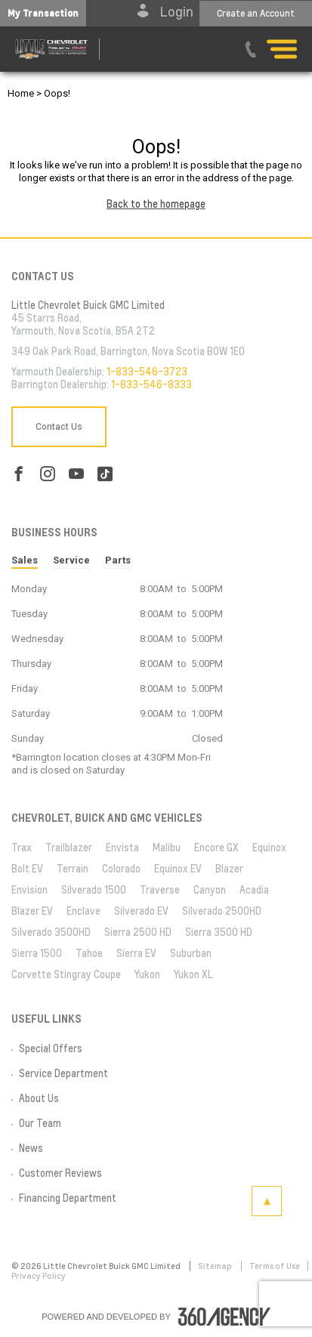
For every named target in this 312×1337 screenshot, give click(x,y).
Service (71, 560)
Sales (24, 560)
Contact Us (59, 426)
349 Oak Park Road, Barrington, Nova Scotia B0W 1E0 (128, 351)
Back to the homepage (156, 204)
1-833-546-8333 (151, 384)
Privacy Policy (38, 1276)
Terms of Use (274, 1266)
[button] (43, 13)
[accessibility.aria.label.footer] (224, 1317)
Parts (118, 560)
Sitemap (215, 1266)
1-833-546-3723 (147, 372)
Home (21, 93)
